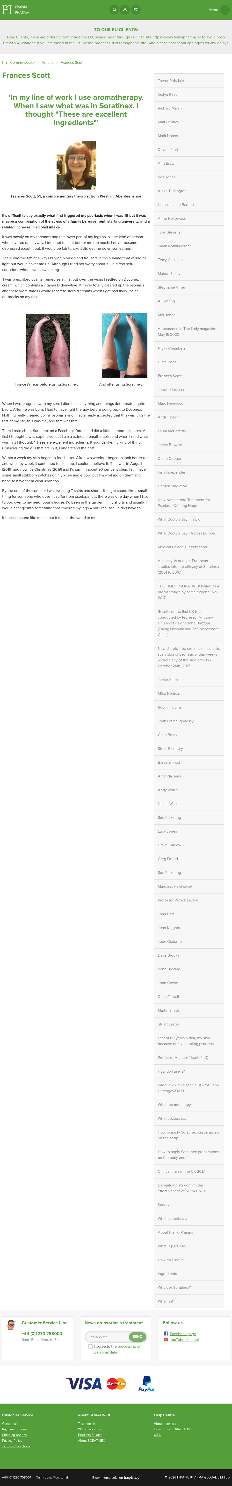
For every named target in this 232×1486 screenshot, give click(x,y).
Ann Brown (167, 163)
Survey (163, 1204)
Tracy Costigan (170, 259)
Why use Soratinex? (174, 1287)
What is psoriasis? (172, 1246)
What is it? (166, 1301)
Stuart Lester (168, 1024)
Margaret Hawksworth (176, 886)
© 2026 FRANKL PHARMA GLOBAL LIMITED (197, 1477)
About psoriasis (165, 1424)
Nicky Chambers (171, 348)
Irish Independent (173, 472)
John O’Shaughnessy (176, 721)
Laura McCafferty (172, 431)
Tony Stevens (169, 232)
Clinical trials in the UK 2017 (181, 1171)
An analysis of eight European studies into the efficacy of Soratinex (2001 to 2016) (188, 566)
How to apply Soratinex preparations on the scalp (188, 1135)
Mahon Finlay (169, 273)
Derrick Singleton (172, 486)
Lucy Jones (167, 831)
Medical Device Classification (182, 547)
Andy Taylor (168, 417)
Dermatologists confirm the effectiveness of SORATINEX (182, 1188)
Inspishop (131, 1477)
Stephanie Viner (171, 287)
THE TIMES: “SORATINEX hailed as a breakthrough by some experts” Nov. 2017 (188, 592)
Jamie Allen (168, 679)
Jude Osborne (170, 941)
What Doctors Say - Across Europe (186, 533)
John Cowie (168, 983)
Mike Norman (169, 693)
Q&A (157, 1435)
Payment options (14, 1429)
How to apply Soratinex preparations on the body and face (188, 1154)
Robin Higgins (169, 707)
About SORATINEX (91, 1441)
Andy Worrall (168, 790)
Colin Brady (167, 734)
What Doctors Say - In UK (179, 519)
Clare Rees (167, 362)
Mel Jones (166, 315)
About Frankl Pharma (175, 1232)
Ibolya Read (168, 94)
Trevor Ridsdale (171, 80)
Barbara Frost (169, 762)
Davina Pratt (168, 149)
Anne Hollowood (172, 218)
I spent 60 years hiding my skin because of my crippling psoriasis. (186, 1041)
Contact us (9, 1424)
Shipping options (14, 1435)
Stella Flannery (170, 748)
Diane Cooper (169, 458)
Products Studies (90, 1435)
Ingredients (167, 1273)
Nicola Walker (169, 803)
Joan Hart (166, 914)
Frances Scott (170, 375)
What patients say (173, 1218)
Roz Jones (166, 177)
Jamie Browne (170, 444)
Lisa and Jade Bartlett (176, 204)
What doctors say (172, 1118)
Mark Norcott (169, 135)
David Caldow (169, 845)
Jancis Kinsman (171, 389)
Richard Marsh (170, 108)
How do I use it (170, 1260)
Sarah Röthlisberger (174, 246)
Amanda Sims (169, 776)
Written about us (90, 1429)
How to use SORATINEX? (172, 1429)
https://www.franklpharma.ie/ (176, 37)
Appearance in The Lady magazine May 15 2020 (187, 331)
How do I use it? (171, 1071)
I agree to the (117, 1349)
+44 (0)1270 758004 (42, 1333)
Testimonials (86, 1424)
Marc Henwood (170, 403)
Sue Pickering (169, 817)
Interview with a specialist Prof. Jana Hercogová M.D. (188, 1088)
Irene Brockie (169, 969)
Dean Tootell (168, 996)
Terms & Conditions (16, 1446)
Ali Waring (166, 301)
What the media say (174, 1104)
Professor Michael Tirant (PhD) (183, 1057)
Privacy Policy (12, 1441)
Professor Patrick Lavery (178, 900)
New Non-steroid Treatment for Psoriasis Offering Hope (184, 503)
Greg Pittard (168, 858)
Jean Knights (169, 927)
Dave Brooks (168, 955)
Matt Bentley (168, 122)
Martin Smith (168, 1010)
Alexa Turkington (172, 191)
